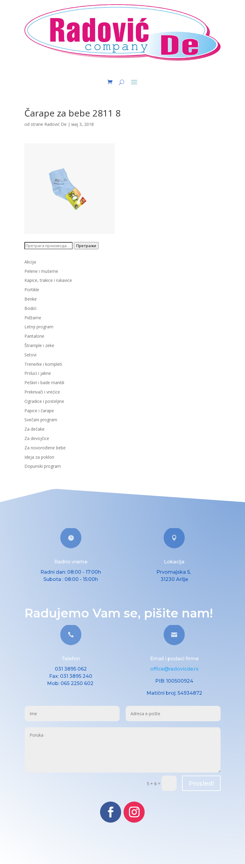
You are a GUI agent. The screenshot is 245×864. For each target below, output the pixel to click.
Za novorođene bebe (45, 448)
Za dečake (34, 429)
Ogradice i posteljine (44, 401)
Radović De (55, 124)
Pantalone (34, 336)
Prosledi (201, 783)
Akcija (30, 262)
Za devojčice (36, 438)
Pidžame (32, 317)
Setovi (30, 355)
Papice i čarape (39, 410)
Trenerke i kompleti (43, 364)
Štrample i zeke (39, 345)
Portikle (31, 289)
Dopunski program (42, 466)
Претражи (86, 245)
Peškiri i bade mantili (44, 382)
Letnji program (38, 327)
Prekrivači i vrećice (42, 392)
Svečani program (40, 419)
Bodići (30, 308)
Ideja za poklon (39, 457)
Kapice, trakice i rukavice (48, 280)
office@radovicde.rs (174, 669)
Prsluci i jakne (37, 373)
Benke (30, 299)
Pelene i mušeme (41, 271)
